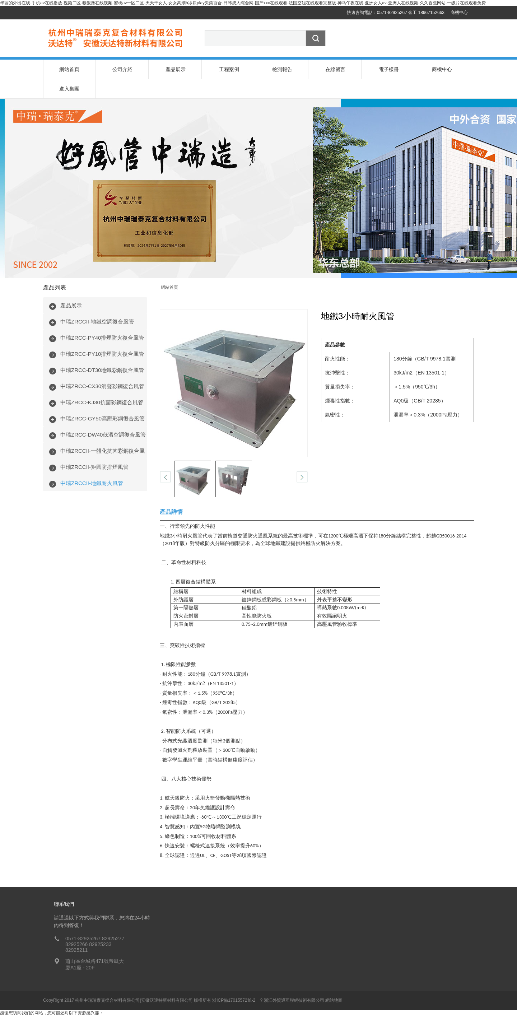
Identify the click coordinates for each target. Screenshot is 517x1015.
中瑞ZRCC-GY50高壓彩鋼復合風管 (102, 399)
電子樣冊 (389, 69)
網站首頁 (69, 69)
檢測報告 (282, 69)
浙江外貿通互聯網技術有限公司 (294, 980)
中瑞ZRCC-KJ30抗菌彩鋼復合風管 (101, 383)
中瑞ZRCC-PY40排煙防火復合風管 (102, 318)
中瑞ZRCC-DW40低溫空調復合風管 (103, 415)
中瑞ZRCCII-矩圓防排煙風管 (94, 447)
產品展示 (176, 69)
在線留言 (335, 69)
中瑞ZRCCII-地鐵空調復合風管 (97, 302)
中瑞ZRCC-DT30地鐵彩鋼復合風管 (102, 351)
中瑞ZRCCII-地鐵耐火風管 (91, 464)
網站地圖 (334, 980)
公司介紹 (122, 69)
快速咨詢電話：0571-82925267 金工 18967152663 (395, 12)
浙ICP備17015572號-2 (233, 980)
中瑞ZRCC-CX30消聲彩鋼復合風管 (102, 367)
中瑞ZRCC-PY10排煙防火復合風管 (102, 334)
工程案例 (229, 69)
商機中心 (459, 12)
